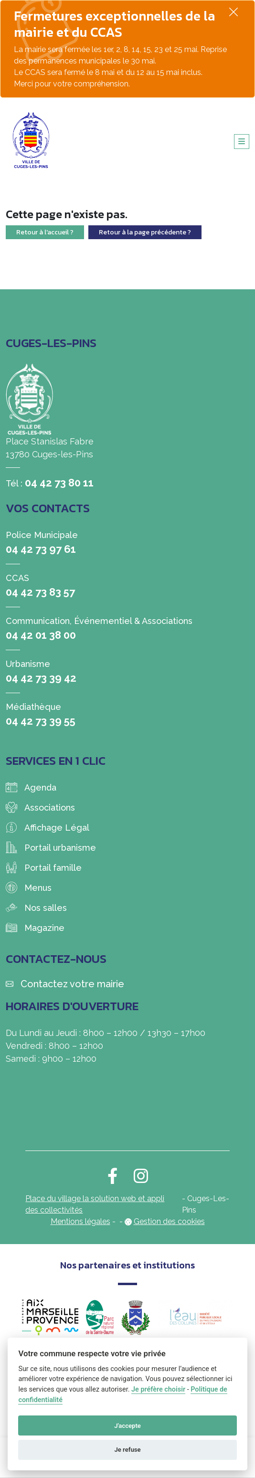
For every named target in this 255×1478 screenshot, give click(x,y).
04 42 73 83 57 (40, 592)
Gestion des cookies (169, 1221)
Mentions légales (80, 1221)
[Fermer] (233, 12)
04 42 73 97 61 (41, 549)
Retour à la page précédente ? (145, 232)
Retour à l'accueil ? (45, 232)
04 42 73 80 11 (59, 482)
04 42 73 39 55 (40, 721)
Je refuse (127, 1449)
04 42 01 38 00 (41, 635)
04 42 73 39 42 (41, 678)
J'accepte (127, 1425)
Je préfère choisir (158, 1389)
